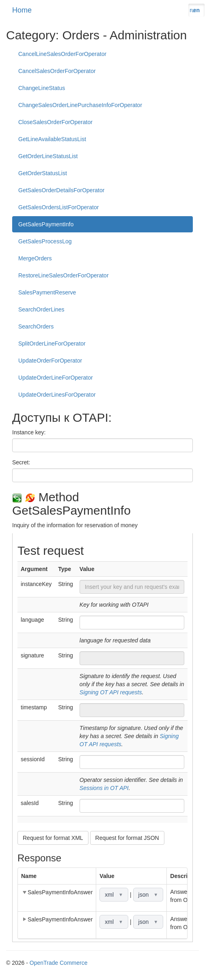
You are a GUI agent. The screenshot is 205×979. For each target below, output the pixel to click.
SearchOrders (36, 326)
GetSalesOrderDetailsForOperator (61, 190)
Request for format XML (53, 838)
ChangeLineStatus (41, 88)
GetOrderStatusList (42, 173)
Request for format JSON (127, 838)
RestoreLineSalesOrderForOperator (63, 275)
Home (22, 10)
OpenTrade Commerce (59, 963)
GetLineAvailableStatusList (52, 139)
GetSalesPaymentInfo (45, 224)
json (148, 894)
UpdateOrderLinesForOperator (57, 394)
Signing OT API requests (111, 692)
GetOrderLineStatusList (48, 156)
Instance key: (29, 432)
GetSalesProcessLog (45, 241)
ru (192, 10)
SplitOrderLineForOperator (52, 343)
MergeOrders (35, 258)
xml (114, 894)
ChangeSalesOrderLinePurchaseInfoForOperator (80, 105)
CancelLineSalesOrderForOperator (62, 54)
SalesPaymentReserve (47, 292)
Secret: (21, 462)
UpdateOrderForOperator (50, 360)
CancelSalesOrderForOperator (57, 71)
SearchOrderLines (41, 309)
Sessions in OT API (104, 788)
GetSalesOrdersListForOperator (58, 207)
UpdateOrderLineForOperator (55, 377)
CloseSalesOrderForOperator (55, 122)
